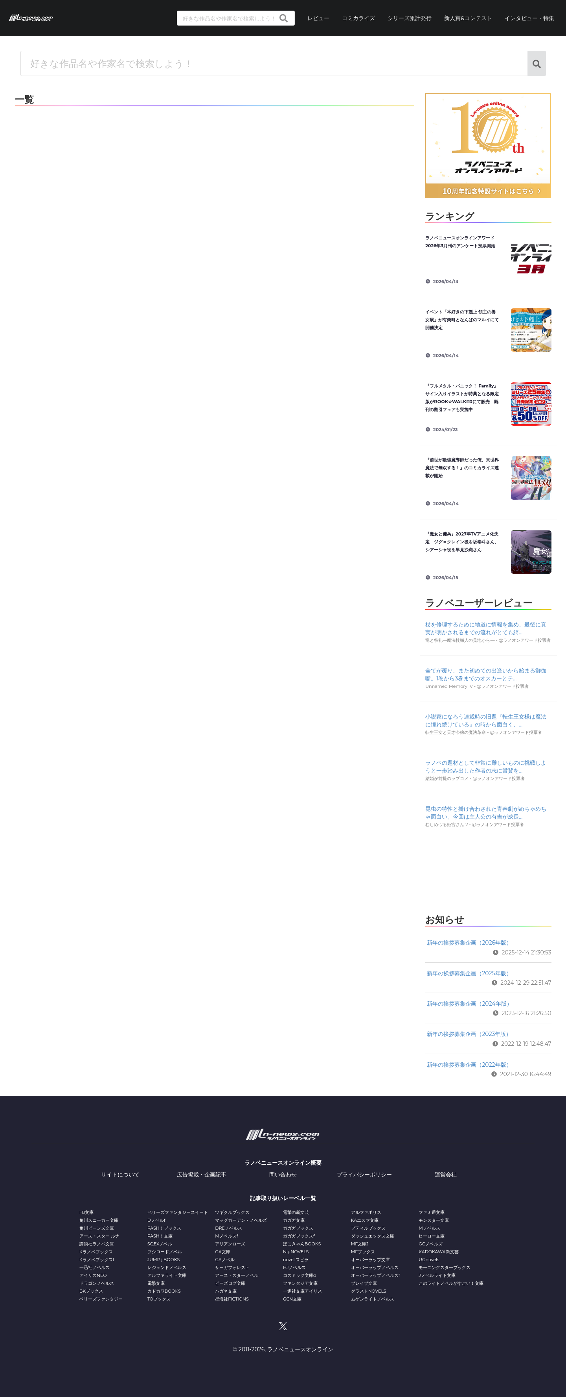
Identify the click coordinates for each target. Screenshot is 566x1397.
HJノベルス (294, 1267)
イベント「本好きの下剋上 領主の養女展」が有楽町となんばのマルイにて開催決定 (462, 319)
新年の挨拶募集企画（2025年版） (469, 973)
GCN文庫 (292, 1299)
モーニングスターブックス (444, 1267)
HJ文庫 (86, 1212)
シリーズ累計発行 (410, 18)
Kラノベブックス (96, 1251)
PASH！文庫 (160, 1236)
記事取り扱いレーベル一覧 (283, 1198)
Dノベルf (156, 1220)
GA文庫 (222, 1251)
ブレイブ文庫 (364, 1283)
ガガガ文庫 (294, 1220)
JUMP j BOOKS (163, 1259)
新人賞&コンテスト (468, 18)
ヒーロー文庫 (432, 1236)
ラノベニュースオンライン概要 (283, 1162)
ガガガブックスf (299, 1236)
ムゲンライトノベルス (372, 1299)
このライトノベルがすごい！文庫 (451, 1283)
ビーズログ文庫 (230, 1283)
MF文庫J (360, 1244)
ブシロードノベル (164, 1251)
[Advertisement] (488, 875)
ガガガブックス (298, 1228)
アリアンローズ (230, 1244)
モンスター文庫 (434, 1220)
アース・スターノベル (236, 1275)
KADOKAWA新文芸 (438, 1251)
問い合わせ (283, 1174)
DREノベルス (228, 1228)
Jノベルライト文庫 (437, 1275)
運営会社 (446, 1174)
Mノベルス (429, 1228)
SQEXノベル (159, 1244)
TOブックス (159, 1299)
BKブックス (91, 1291)
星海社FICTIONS (232, 1299)
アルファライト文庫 (166, 1275)
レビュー (318, 18)
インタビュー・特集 (529, 18)
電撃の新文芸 (296, 1212)
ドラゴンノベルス (96, 1283)
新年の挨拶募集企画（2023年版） (469, 1034)
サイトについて (120, 1174)
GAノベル (224, 1259)
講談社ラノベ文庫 (96, 1244)
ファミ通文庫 (432, 1212)
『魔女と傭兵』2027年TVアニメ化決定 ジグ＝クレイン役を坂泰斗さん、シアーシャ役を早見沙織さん (462, 541)
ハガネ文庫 (226, 1291)
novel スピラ (296, 1259)
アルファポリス (366, 1212)
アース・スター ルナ (99, 1236)
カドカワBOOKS (164, 1291)
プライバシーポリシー (364, 1174)
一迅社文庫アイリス (302, 1291)
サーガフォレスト (232, 1267)
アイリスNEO (93, 1275)
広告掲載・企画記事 (201, 1174)
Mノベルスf (226, 1236)
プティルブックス (368, 1228)
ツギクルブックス (232, 1212)
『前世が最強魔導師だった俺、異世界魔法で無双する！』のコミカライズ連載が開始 (462, 467)
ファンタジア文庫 (300, 1283)
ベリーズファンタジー (101, 1299)
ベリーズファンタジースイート (177, 1212)
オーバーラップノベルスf (375, 1275)
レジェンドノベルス (166, 1267)
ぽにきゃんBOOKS (302, 1244)
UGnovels (429, 1259)
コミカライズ (358, 18)
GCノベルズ (430, 1244)
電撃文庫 (156, 1283)
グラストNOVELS (368, 1291)
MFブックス (363, 1251)
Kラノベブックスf (96, 1259)
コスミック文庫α (299, 1275)
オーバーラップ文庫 (370, 1259)
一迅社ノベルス (94, 1267)
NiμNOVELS (296, 1251)
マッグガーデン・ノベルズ (241, 1220)
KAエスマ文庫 (365, 1220)
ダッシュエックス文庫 (372, 1236)
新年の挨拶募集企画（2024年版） (469, 1003)
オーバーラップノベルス (375, 1267)
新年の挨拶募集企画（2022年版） (469, 1064)
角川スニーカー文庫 (98, 1220)
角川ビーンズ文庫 (96, 1228)
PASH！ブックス (164, 1228)
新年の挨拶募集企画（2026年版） (469, 942)
